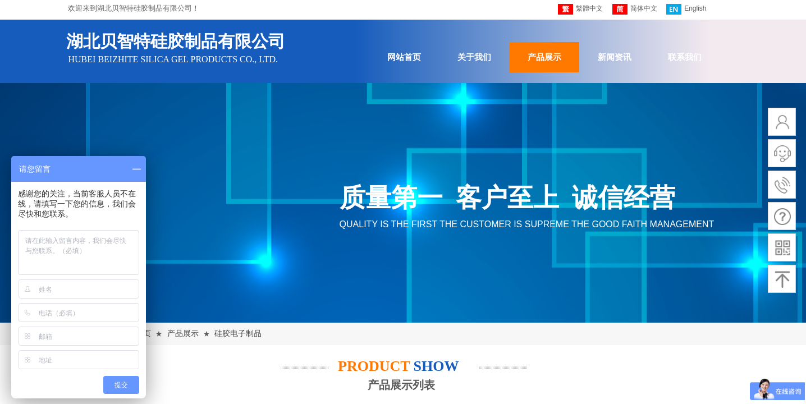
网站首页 (404, 57)
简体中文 (634, 9)
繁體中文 (580, 9)
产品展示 (544, 57)
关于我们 (474, 57)
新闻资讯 (614, 57)
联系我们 (685, 57)
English (686, 9)
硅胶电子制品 (238, 333)
